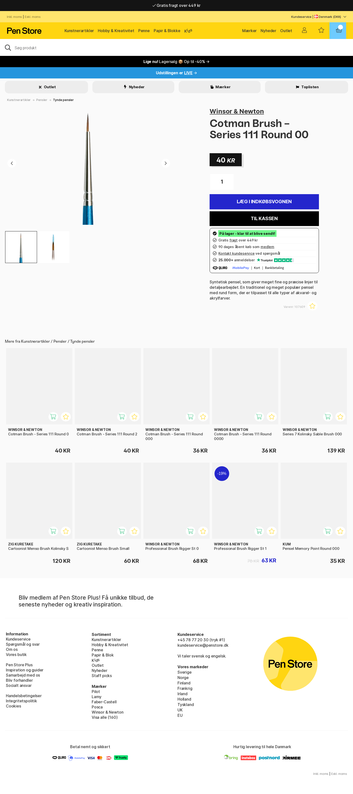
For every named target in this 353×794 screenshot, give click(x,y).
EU (180, 715)
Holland (184, 699)
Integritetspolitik (21, 700)
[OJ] (176, 47)
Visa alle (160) (104, 717)
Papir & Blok (103, 655)
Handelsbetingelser (24, 695)
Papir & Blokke (167, 30)
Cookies (13, 706)
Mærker (249, 30)
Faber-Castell (104, 701)
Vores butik (16, 654)
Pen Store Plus (19, 664)
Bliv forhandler (19, 680)
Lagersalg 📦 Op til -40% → (176, 61)
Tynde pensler (63, 100)
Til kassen (264, 218)
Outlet (286, 30)
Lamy (96, 696)
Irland (182, 693)
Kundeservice (301, 17)
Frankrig (184, 688)
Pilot (96, 691)
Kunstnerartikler (79, 30)
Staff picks (102, 675)
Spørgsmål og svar (23, 644)
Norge (183, 677)
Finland (183, 683)
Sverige (184, 672)
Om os (12, 649)
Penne (144, 30)
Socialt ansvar (19, 685)
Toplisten (310, 87)
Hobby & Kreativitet (116, 30)
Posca (97, 707)
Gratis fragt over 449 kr (176, 5)
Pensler (41, 100)
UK (180, 709)
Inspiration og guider (24, 670)
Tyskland (185, 704)
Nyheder (268, 30)
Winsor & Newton (237, 111)
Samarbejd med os (23, 675)
